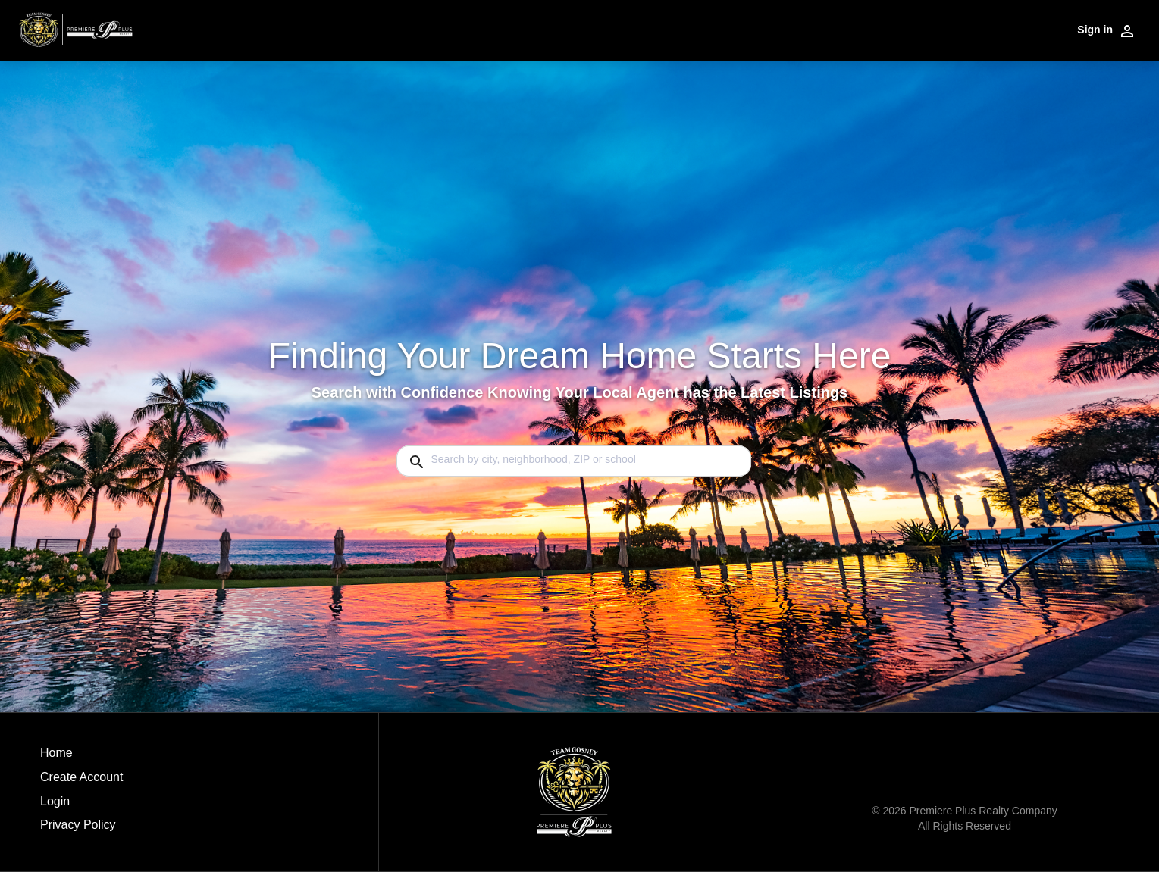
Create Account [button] (81, 776)
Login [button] (55, 801)
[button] (81, 805)
